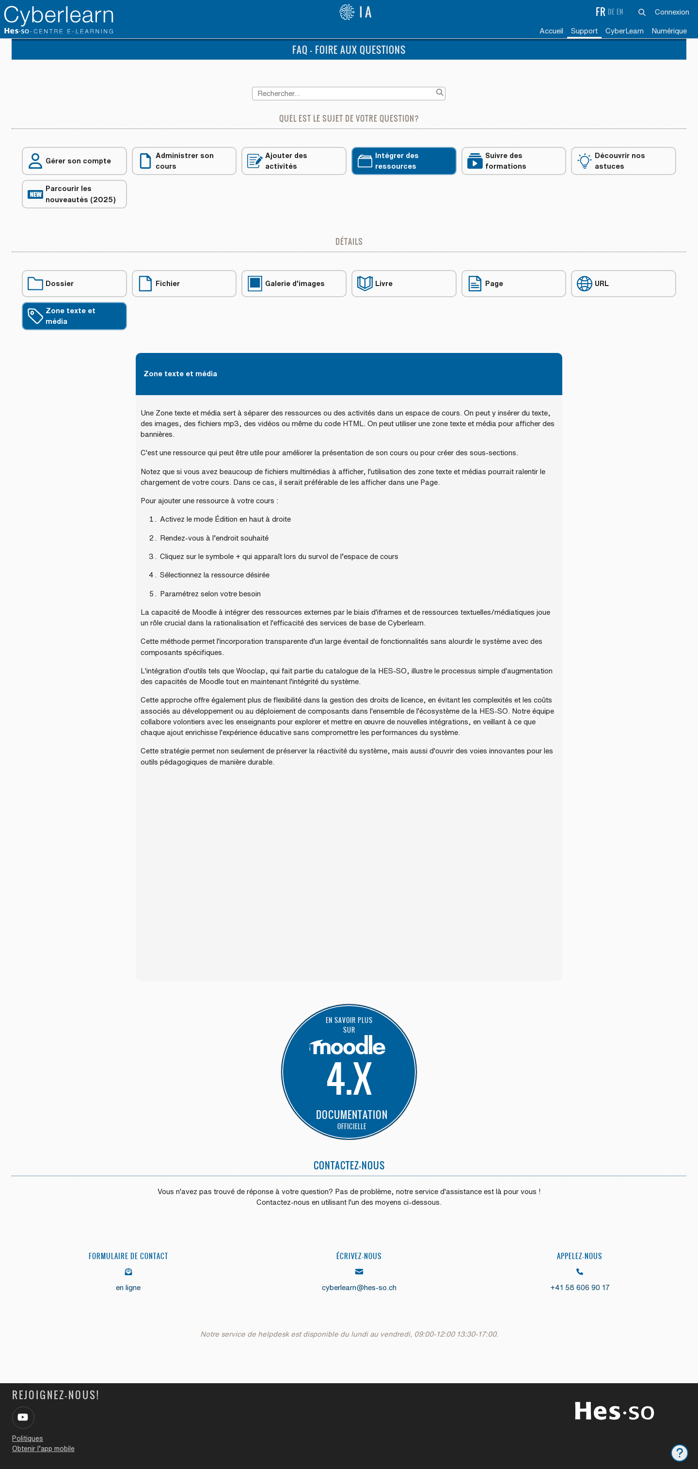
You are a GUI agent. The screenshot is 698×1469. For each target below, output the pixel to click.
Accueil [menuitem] (551, 30)
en (620, 11)
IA (356, 12)
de (611, 11)
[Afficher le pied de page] (679, 1453)
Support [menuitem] (584, 30)
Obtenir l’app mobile (43, 1448)
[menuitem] (625, 31)
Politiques (27, 1438)
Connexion (672, 12)
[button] (642, 12)
